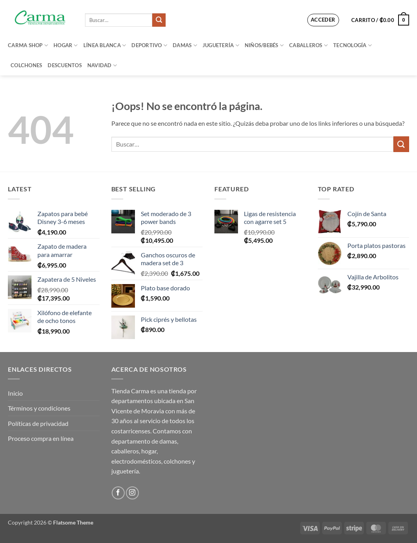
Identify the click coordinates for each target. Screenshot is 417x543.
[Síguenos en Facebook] (118, 492)
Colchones (26, 65)
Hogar (66, 45)
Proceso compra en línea (41, 438)
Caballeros (308, 45)
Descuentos (65, 65)
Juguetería (221, 45)
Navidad (102, 65)
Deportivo (149, 45)
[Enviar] (159, 20)
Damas (185, 45)
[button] (323, 20)
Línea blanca (104, 45)
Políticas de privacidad (38, 423)
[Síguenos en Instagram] (132, 492)
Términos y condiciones (39, 408)
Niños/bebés (264, 45)
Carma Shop (28, 45)
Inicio (15, 393)
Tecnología (352, 45)
